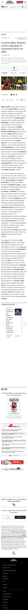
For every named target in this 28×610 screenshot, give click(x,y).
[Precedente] (3, 323)
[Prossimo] (25, 323)
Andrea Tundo (5, 55)
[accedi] (25, 2)
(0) (18, 336)
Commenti (4, 94)
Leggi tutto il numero (14, 417)
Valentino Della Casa (9, 336)
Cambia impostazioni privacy (10, 570)
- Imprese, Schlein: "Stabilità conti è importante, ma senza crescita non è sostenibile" (13, 452)
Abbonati (19, 2)
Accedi (8, 517)
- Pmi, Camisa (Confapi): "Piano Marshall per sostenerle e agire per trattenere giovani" (12, 430)
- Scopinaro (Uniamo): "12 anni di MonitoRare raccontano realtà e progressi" (12, 437)
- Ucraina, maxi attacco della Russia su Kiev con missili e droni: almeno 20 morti (13, 434)
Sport (3, 35)
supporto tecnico (8, 548)
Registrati (20, 517)
